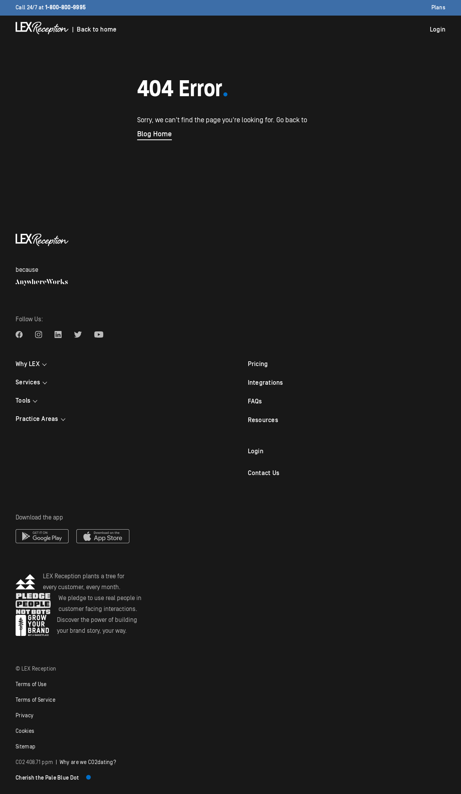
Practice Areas (37, 419)
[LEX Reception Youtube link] (98, 334)
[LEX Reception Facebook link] (19, 334)
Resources (263, 420)
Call (50, 8)
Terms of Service (35, 700)
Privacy (25, 715)
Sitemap (25, 747)
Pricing (258, 364)
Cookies (25, 731)
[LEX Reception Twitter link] (78, 334)
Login (437, 29)
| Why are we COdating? (66, 762)
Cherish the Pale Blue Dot (53, 778)
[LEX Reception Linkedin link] (58, 334)
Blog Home (154, 133)
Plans (438, 8)
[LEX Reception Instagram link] (38, 334)
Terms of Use (31, 684)
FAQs (255, 401)
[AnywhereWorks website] (42, 282)
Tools (23, 401)
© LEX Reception (36, 669)
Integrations (265, 383)
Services (28, 382)
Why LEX (28, 364)
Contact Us (264, 473)
